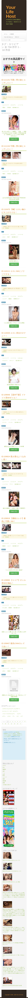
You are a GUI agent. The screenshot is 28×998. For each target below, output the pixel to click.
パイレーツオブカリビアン (8, 713)
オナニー (12, 360)
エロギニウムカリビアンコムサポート (11, 708)
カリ (18, 716)
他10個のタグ (16, 107)
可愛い (4, 107)
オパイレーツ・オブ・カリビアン (10, 711)
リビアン (19, 713)
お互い (4, 671)
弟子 (4, 771)
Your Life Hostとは (8, 37)
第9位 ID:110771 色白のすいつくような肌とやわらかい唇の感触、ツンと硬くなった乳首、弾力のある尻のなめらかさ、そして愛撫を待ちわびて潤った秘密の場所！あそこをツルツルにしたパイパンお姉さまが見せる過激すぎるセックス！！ (14, 971)
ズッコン (4, 422)
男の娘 (9, 107)
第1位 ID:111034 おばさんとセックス (11, 860)
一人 (4, 773)
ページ (4, 721)
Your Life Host (11, 12)
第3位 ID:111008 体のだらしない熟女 (11, 881)
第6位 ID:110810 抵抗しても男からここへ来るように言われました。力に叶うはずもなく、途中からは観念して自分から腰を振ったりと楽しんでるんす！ (14, 930)
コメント (5, 777)
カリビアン (13, 105)
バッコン (11, 422)
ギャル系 (4, 607)
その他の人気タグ (7, 784)
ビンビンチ (13, 481)
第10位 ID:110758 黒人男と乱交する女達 (12, 985)
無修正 (10, 298)
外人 (4, 767)
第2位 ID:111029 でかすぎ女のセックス (12, 871)
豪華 (4, 775)
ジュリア (4, 298)
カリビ (9, 716)
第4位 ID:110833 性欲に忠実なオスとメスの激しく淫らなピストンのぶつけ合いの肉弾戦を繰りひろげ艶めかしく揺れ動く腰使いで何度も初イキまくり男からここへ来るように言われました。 (14, 895)
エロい (4, 237)
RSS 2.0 (17, 37)
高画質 (10, 607)
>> (20, 723)
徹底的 (4, 769)
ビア (22, 716)
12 (11, 723)
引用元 (4, 98)
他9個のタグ (16, 298)
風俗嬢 (4, 780)
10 (5, 723)
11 (8, 723)
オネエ (4, 765)
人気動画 (12, 34)
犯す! (8, 237)
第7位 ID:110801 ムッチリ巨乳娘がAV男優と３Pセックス (14, 943)
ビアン (4, 716)
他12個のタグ (18, 422)
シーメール (20, 105)
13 (14, 723)
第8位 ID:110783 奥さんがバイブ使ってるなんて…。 (13, 955)
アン (14, 716)
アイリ (11, 484)
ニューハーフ (5, 105)
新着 (4, 782)
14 (17, 723)
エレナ (9, 546)
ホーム (5, 34)
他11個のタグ (19, 360)
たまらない (20, 358)
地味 (4, 779)
